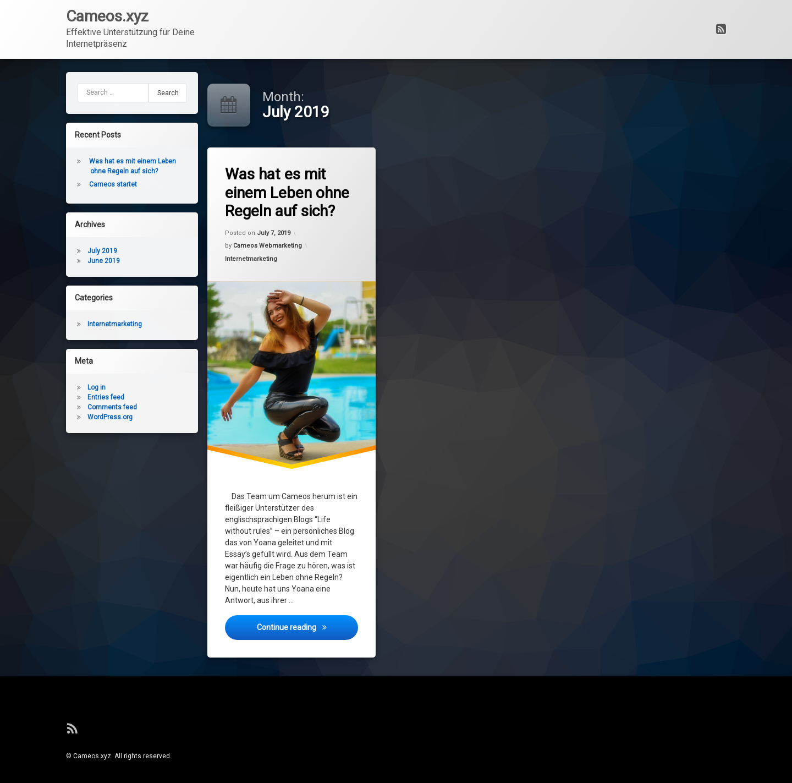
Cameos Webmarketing (270, 250)
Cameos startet (74, 184)
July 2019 (63, 251)
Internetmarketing (255, 266)
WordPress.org (71, 417)
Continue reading (310, 638)
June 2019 (64, 261)
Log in (57, 387)
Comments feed (73, 407)
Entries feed (66, 397)
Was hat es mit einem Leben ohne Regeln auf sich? (292, 194)
